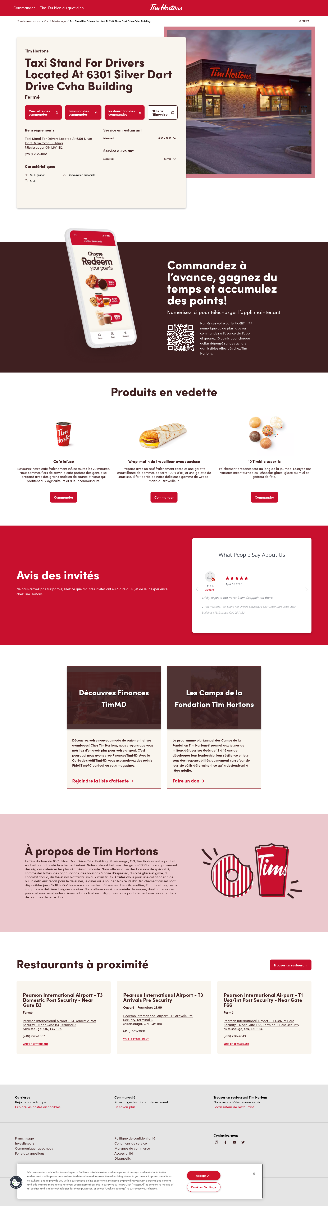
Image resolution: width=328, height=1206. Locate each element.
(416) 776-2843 (235, 1036)
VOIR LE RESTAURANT (35, 1044)
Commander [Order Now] (63, 497)
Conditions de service (130, 1143)
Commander (24, 7)
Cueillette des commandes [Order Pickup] (43, 112)
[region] (140, 1181)
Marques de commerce (132, 1148)
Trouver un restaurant (291, 965)
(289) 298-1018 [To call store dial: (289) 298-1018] (36, 154)
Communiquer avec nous (34, 1148)
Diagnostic (122, 1158)
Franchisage (24, 1138)
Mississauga (59, 21)
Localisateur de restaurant (234, 1107)
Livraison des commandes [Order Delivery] (83, 112)
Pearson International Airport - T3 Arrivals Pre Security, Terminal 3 (164, 1020)
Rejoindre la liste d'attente (102, 780)
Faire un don (188, 780)
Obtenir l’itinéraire (162, 112)
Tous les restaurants (29, 21)
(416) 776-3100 (134, 1031)
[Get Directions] (62, 142)
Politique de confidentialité (134, 1138)
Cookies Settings (204, 1187)
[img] (243, 1142)
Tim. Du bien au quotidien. (62, 7)
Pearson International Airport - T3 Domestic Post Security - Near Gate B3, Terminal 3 (63, 1025)
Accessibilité (123, 1153)
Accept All (203, 1175)
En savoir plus (124, 1107)
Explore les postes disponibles (37, 1107)
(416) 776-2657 (34, 1036)
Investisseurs (24, 1143)
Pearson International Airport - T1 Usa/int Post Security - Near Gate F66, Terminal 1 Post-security (264, 1025)
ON (46, 21)
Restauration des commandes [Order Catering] (124, 112)
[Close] (254, 1173)
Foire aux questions (29, 1153)
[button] (16, 1182)
